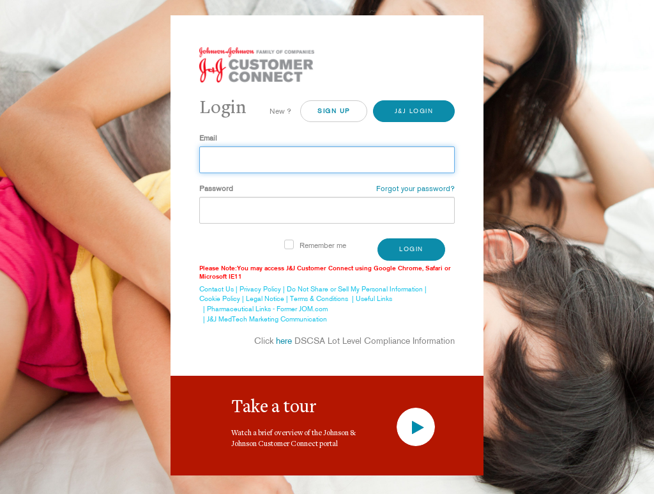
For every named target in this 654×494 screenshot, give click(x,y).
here (284, 340)
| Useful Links (370, 298)
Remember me (323, 245)
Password (216, 188)
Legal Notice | (268, 298)
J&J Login (414, 111)
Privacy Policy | (263, 288)
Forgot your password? (415, 188)
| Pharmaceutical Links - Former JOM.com (263, 308)
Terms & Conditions (319, 298)
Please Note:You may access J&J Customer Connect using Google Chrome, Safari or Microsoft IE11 (325, 272)
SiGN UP (333, 111)
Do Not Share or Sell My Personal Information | (358, 288)
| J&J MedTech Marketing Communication (263, 318)
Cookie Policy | (222, 298)
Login (411, 249)
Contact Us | (219, 288)
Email (208, 138)
